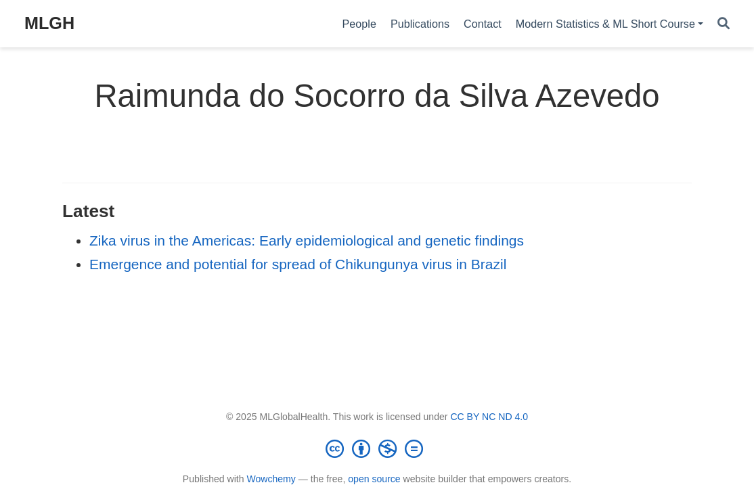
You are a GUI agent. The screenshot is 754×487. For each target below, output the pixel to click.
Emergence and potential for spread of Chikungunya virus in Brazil (297, 264)
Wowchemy (270, 478)
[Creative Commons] (377, 448)
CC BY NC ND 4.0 (489, 416)
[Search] (723, 24)
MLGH (49, 23)
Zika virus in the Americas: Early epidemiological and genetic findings (306, 240)
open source (374, 478)
